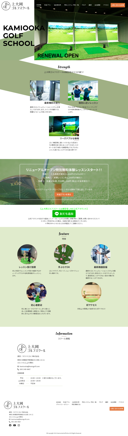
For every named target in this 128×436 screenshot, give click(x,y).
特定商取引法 (76, 404)
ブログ (84, 5)
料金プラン (47, 5)
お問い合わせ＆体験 (118, 5)
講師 (90, 5)
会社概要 (97, 5)
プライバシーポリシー (62, 404)
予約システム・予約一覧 (71, 5)
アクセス (106, 5)
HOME (39, 5)
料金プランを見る (64, 194)
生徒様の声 (57, 5)
